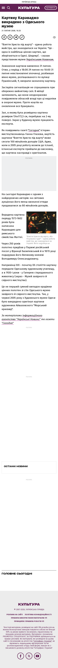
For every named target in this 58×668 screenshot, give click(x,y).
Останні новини (16, 466)
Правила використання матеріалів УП (29, 618)
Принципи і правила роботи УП (29, 621)
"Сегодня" (34, 130)
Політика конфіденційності (38, 615)
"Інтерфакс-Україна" (42, 641)
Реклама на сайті (15, 615)
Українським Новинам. (40, 59)
